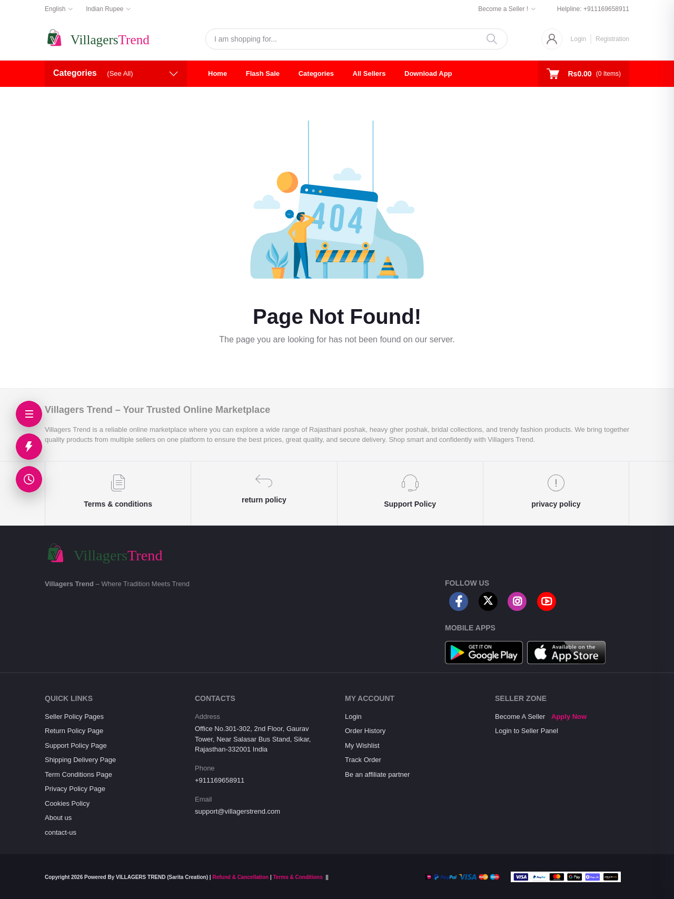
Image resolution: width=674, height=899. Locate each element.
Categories (316, 73)
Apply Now (569, 716)
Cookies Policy (67, 803)
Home (217, 73)
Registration (612, 39)
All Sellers (369, 73)
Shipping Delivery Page (80, 760)
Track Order (363, 760)
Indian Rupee (104, 9)
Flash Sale (263, 73)
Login (578, 39)
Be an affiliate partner (377, 774)
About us (58, 818)
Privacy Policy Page (75, 789)
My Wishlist (362, 745)
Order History (365, 731)
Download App (428, 73)
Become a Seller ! (503, 9)
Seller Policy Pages (74, 716)
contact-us (60, 832)
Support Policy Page (76, 745)
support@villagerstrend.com (237, 811)
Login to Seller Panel (526, 731)
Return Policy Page (74, 731)
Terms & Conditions (297, 877)
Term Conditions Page (78, 774)
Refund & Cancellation (240, 877)
